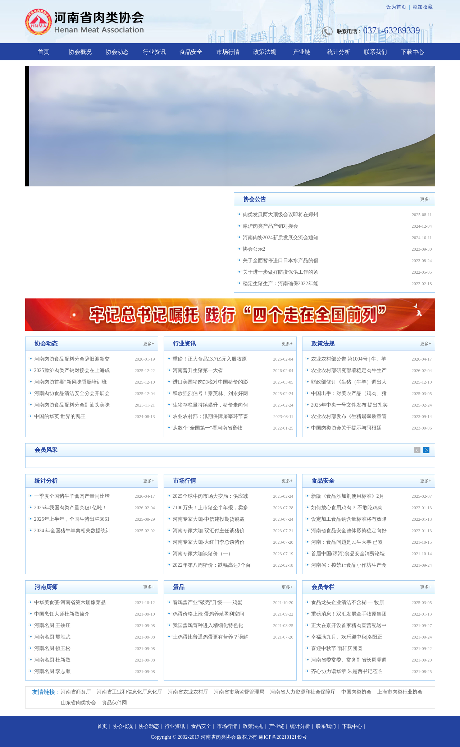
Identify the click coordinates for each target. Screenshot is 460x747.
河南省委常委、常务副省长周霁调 (349, 660)
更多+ (425, 199)
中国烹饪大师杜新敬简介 (62, 614)
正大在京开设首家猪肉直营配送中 (349, 625)
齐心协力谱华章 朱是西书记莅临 (347, 671)
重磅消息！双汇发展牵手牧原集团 (349, 614)
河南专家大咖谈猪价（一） (203, 553)
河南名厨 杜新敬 (52, 660)
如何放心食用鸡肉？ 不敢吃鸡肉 (347, 507)
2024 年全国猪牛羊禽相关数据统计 (72, 530)
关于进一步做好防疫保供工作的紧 (280, 272)
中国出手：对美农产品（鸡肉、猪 (349, 393)
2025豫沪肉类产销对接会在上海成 (72, 370)
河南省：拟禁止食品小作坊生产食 (349, 565)
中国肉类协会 (356, 692)
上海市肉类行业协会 (400, 692)
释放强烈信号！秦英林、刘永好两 (210, 393)
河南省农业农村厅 (188, 692)
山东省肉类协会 (78, 702)
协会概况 (80, 52)
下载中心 (412, 52)
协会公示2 (254, 249)
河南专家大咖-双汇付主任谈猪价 (209, 530)
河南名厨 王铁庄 (52, 625)
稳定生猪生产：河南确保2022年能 (280, 283)
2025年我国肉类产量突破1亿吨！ (70, 507)
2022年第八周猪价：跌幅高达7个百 (212, 565)
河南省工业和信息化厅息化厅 (129, 692)
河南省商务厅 (76, 692)
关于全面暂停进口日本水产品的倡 (280, 260)
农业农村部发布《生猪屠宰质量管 (349, 416)
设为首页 (396, 7)
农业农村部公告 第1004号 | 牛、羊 (348, 359)
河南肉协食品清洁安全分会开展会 (72, 393)
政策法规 (264, 52)
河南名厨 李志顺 (52, 671)
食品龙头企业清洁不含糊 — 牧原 (347, 602)
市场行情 (228, 52)
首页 (43, 52)
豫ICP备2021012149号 (283, 737)
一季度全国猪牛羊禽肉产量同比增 (72, 496)
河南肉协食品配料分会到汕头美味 (72, 405)
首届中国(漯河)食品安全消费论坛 (348, 553)
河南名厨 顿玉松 (52, 648)
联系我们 (375, 52)
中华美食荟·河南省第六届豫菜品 (70, 602)
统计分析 (338, 52)
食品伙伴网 (114, 702)
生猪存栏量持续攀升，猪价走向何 (210, 405)
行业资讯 (154, 52)
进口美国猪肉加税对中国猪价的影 (210, 382)
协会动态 (117, 52)
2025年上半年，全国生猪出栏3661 (72, 519)
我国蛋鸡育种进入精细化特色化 (208, 625)
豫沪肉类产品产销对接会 (270, 226)
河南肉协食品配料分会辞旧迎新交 (72, 359)
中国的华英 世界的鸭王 (60, 416)
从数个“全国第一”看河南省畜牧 (207, 428)
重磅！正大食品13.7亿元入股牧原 (210, 359)
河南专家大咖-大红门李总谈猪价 (209, 542)
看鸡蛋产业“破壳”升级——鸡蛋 (207, 602)
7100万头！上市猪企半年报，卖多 (210, 507)
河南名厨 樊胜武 (52, 637)
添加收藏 (423, 7)
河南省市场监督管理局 (239, 692)
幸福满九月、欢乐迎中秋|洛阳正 (347, 637)
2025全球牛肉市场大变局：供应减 (210, 496)
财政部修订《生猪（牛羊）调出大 (349, 382)
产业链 (301, 52)
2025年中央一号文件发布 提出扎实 (349, 405)
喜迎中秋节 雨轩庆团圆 (337, 648)
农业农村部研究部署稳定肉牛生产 (349, 370)
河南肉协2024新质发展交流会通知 (280, 237)
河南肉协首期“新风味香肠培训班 (70, 382)
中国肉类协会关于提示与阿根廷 (346, 428)
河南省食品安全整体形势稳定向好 (349, 530)
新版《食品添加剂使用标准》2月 (347, 496)
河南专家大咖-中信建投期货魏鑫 (209, 519)
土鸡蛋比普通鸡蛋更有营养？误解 (210, 637)
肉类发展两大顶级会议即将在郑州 (280, 214)
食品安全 (190, 52)
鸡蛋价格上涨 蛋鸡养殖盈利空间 (209, 614)
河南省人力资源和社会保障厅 (303, 692)
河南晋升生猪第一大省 (198, 370)
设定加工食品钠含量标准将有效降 (349, 519)
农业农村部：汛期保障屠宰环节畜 (210, 416)
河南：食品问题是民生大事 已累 (347, 542)
